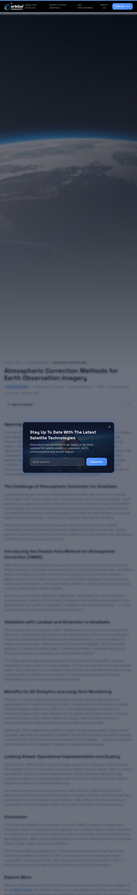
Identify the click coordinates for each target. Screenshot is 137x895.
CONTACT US (122, 6)
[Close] (109, 427)
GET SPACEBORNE (85, 6)
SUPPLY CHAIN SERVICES (57, 6)
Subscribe (97, 461)
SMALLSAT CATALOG (31, 6)
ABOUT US (105, 6)
